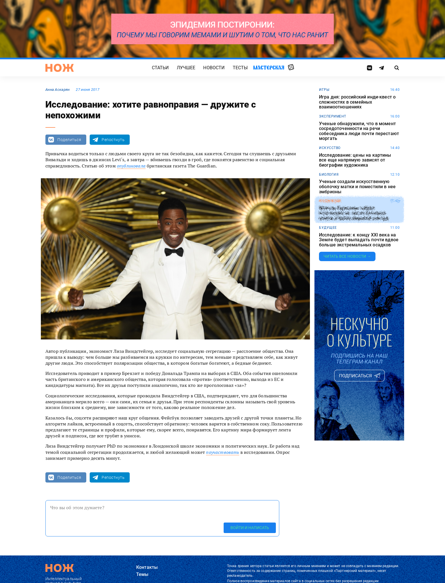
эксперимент (332, 116)
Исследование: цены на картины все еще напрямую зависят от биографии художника (355, 160)
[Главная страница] (59, 68)
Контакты (147, 567)
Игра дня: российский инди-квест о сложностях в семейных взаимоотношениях (357, 102)
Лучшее (186, 67)
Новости (213, 67)
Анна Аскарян (57, 89)
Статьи (160, 67)
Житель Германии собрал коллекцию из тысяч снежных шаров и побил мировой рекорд (353, 213)
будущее (328, 228)
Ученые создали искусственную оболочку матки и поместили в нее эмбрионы (357, 186)
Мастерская (268, 67)
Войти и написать (249, 527)
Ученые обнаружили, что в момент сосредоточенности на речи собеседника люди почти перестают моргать (359, 131)
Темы (142, 574)
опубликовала (131, 166)
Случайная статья (291, 67)
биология (329, 175)
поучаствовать (222, 452)
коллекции (330, 201)
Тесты (240, 67)
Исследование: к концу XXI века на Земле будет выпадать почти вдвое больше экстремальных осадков (358, 240)
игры (324, 90)
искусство (330, 148)
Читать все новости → (347, 256)
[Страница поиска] (397, 68)
